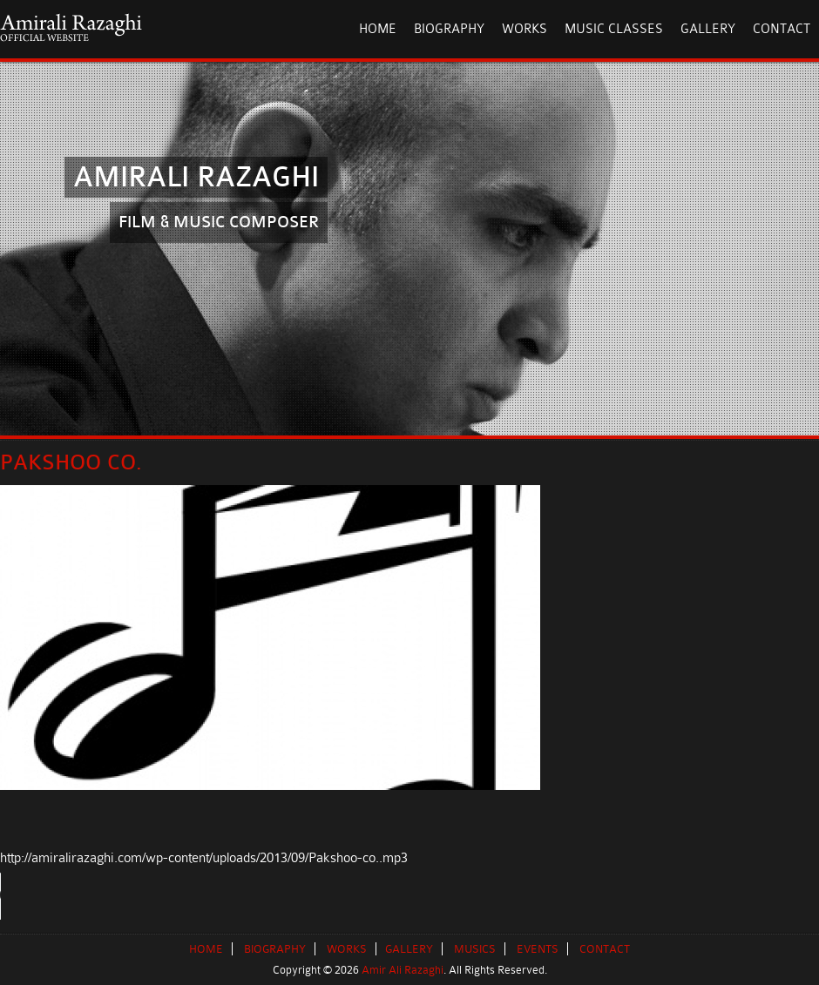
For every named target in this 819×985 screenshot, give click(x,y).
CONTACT (604, 948)
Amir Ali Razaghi (402, 969)
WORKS (347, 948)
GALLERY (409, 948)
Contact (781, 29)
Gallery (707, 29)
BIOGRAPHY (275, 948)
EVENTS (537, 948)
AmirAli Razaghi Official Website (71, 27)
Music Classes (614, 29)
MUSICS (475, 948)
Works (524, 29)
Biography (449, 29)
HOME (377, 29)
